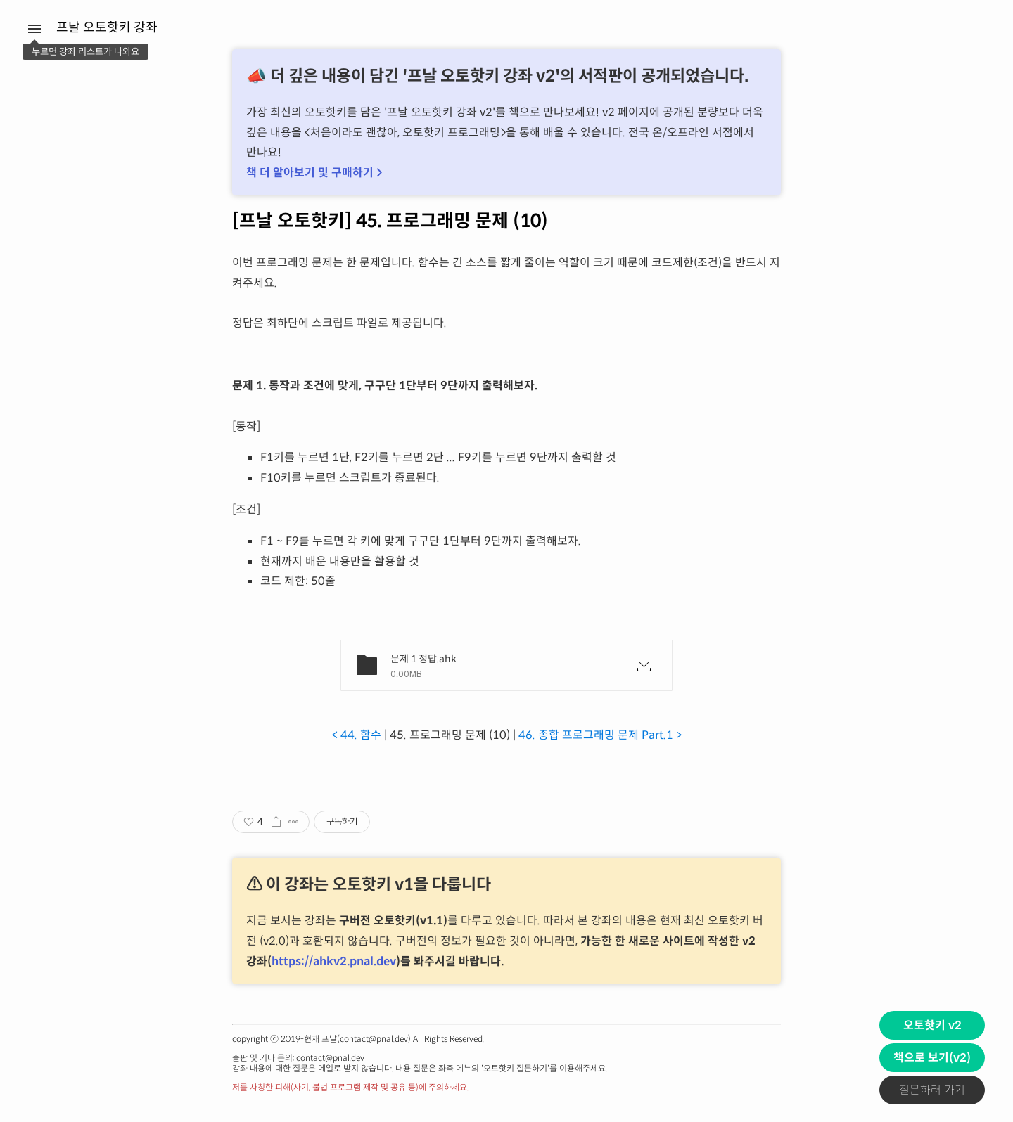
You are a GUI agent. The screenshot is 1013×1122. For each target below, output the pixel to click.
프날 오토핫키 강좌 (107, 27)
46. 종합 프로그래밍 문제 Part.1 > (600, 735)
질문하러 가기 (932, 1090)
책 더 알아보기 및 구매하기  (314, 172)
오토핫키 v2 (932, 1025)
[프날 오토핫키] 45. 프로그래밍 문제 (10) (390, 220)
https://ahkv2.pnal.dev (334, 961)
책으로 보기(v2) (932, 1057)
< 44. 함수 (356, 735)
